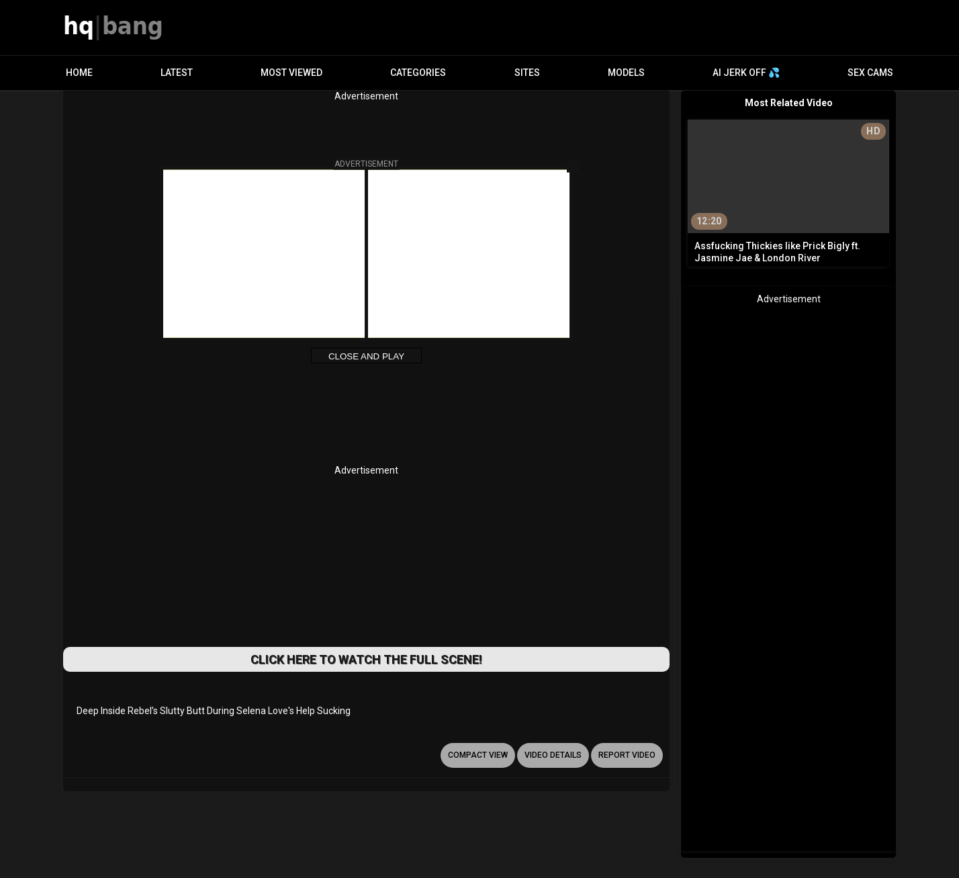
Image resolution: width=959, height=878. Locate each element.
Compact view (478, 755)
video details (553, 755)
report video (626, 755)
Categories (418, 72)
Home (79, 72)
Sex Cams (870, 72)
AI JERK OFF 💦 (746, 72)
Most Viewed (291, 72)
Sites (527, 72)
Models (626, 72)
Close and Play (366, 356)
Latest (177, 72)
